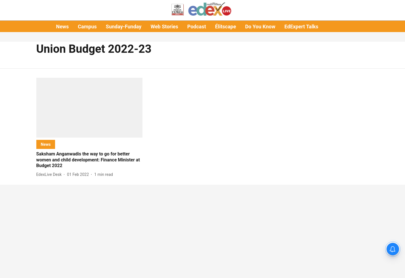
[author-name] (50, 175)
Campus (87, 27)
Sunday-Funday (124, 27)
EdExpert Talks (301, 27)
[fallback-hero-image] (89, 108)
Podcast (196, 27)
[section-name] (45, 144)
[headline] (89, 160)
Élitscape (225, 27)
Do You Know (260, 27)
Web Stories (164, 27)
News (62, 27)
